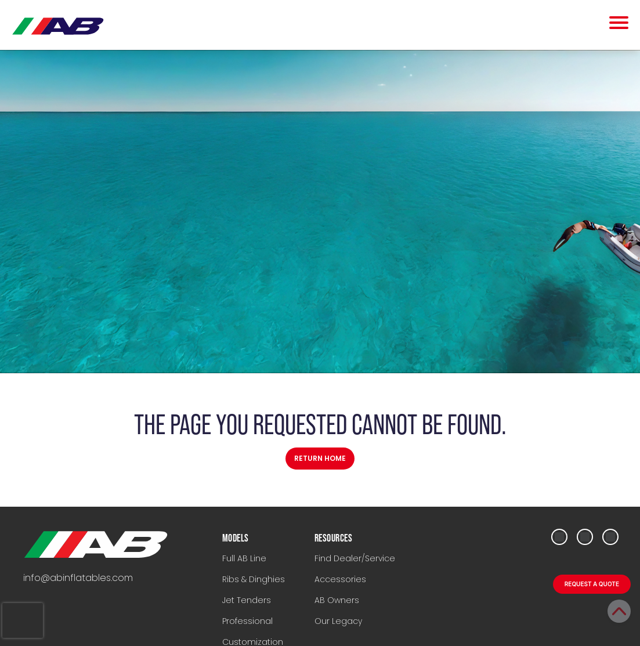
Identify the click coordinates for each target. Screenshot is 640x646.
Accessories (340, 579)
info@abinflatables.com (78, 577)
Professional (247, 621)
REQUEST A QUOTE (592, 583)
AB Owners (336, 600)
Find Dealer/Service (354, 558)
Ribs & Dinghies (253, 579)
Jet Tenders (246, 600)
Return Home (320, 458)
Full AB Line (244, 558)
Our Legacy (338, 621)
